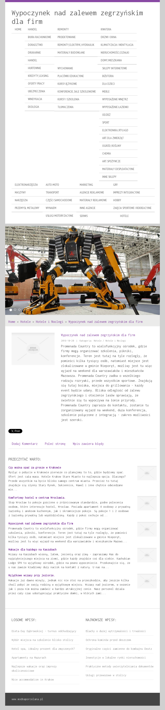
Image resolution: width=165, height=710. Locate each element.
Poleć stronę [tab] (55, 443)
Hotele (25, 321)
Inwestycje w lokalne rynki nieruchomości (116, 657)
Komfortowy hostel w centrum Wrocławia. (37, 497)
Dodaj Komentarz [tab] (25, 443)
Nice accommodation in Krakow (33, 679)
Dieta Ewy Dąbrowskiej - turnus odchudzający (44, 631)
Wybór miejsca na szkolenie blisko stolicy (42, 640)
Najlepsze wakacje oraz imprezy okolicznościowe (34, 668)
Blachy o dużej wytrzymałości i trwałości (116, 631)
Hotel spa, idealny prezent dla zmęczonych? (43, 648)
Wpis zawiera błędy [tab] (88, 443)
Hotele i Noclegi (49, 321)
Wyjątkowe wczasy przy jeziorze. (31, 575)
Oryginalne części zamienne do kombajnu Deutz (119, 648)
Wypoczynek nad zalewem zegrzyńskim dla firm (105, 321)
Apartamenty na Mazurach (29, 657)
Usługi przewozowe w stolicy (106, 675)
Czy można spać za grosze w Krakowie (34, 467)
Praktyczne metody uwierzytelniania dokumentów (119, 666)
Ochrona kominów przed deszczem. (109, 640)
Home (11, 321)
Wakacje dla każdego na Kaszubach (32, 549)
